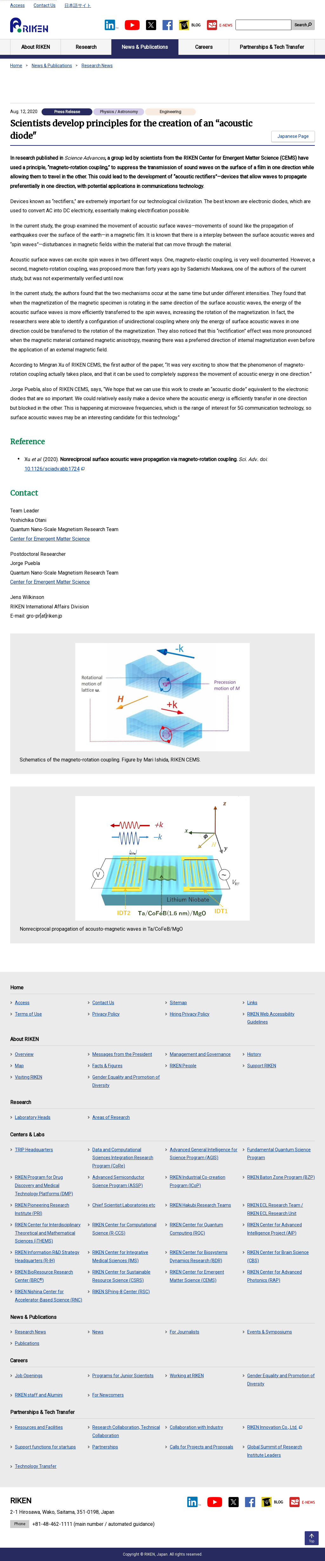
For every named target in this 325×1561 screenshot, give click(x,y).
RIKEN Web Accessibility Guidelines (271, 1018)
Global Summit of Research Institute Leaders (274, 1451)
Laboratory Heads (32, 1117)
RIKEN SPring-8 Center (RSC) (121, 1291)
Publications (27, 1343)
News (97, 1331)
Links (252, 1002)
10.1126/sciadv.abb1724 (54, 469)
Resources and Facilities (39, 1427)
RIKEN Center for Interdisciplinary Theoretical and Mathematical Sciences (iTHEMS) (48, 1233)
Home (16, 65)
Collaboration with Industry (196, 1427)
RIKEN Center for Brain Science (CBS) (278, 1256)
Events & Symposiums (269, 1331)
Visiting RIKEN (28, 1077)
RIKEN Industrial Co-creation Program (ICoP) (197, 1181)
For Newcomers (108, 1394)
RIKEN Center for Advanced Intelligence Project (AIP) (274, 1229)
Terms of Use (28, 1014)
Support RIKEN (261, 1065)
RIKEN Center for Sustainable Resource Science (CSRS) (121, 1276)
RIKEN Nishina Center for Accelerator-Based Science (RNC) (48, 1295)
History (254, 1054)
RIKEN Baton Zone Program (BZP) (281, 1177)
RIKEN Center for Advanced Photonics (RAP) (274, 1276)
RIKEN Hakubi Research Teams (200, 1205)
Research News (97, 65)
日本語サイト (77, 5)
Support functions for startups (45, 1446)
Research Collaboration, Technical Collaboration (126, 1431)
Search (301, 25)
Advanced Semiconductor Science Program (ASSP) (118, 1181)
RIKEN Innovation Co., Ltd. (274, 1427)
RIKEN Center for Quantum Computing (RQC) (196, 1229)
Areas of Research (111, 1117)
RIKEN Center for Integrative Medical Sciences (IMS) (120, 1256)
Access (17, 5)
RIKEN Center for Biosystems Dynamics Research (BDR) (199, 1256)
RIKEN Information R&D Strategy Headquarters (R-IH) (47, 1256)
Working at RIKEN (187, 1375)
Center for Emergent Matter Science (50, 539)
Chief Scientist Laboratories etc (123, 1205)
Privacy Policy (106, 1014)
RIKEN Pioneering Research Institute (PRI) (42, 1209)
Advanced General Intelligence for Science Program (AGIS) (203, 1153)
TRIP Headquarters (34, 1149)
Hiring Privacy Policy (189, 1014)
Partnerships (105, 1446)
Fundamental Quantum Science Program (279, 1153)
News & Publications (52, 65)
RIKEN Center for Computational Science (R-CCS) (124, 1229)
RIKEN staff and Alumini (39, 1394)
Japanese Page (293, 136)
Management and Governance (200, 1054)
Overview (24, 1054)
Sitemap (178, 1002)
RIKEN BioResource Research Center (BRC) (44, 1276)
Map (19, 1065)
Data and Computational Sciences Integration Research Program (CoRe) (122, 1158)
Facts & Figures (107, 1065)
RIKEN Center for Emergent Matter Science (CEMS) (197, 1276)
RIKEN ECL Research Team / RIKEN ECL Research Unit (275, 1209)
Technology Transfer (35, 1466)
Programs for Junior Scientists (123, 1375)
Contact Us (45, 5)
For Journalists (184, 1331)
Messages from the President (122, 1054)
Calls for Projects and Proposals (201, 1446)
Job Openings (29, 1375)
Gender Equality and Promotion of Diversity (126, 1081)
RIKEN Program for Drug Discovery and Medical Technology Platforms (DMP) (44, 1185)
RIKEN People (183, 1065)
